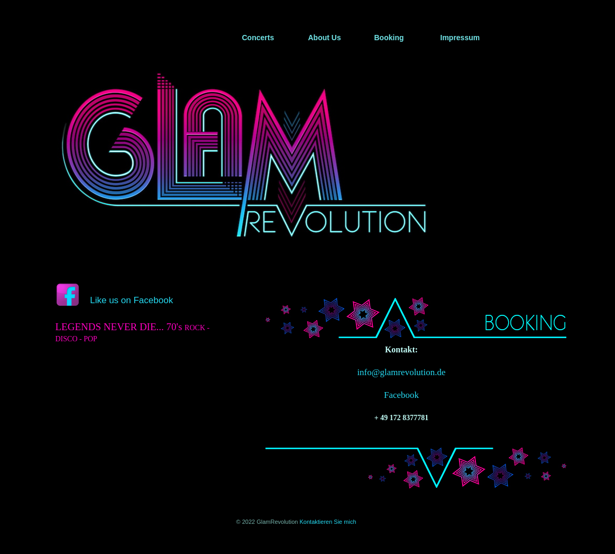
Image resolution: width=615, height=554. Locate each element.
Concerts (258, 37)
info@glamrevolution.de (401, 372)
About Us (324, 37)
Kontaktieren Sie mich (328, 522)
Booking (389, 37)
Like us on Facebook (131, 300)
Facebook (401, 395)
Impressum (460, 37)
